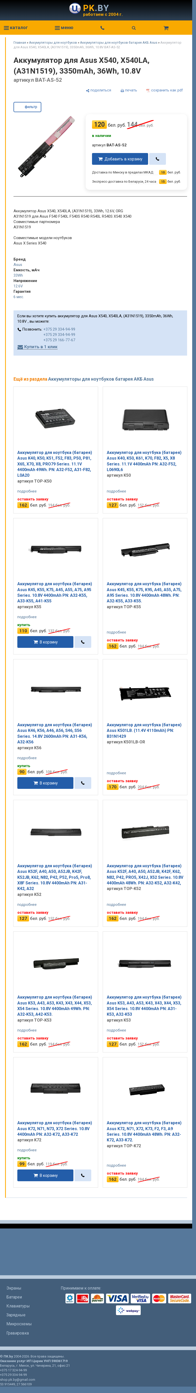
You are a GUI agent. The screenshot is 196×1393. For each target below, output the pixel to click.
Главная (20, 42)
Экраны (13, 1288)
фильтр (27, 106)
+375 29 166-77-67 (59, 340)
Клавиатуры (18, 1306)
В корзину (49, 642)
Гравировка (17, 1333)
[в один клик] (157, 159)
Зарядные (15, 1315)
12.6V (18, 286)
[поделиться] (98, 90)
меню (64, 27)
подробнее (27, 491)
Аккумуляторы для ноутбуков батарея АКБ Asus (118, 42)
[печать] (128, 90)
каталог (16, 27)
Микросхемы (19, 1323)
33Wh (18, 275)
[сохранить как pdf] (164, 90)
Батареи (14, 1297)
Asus (18, 264)
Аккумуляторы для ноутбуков (53, 42)
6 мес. (19, 297)
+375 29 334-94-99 (59, 329)
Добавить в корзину (123, 159)
